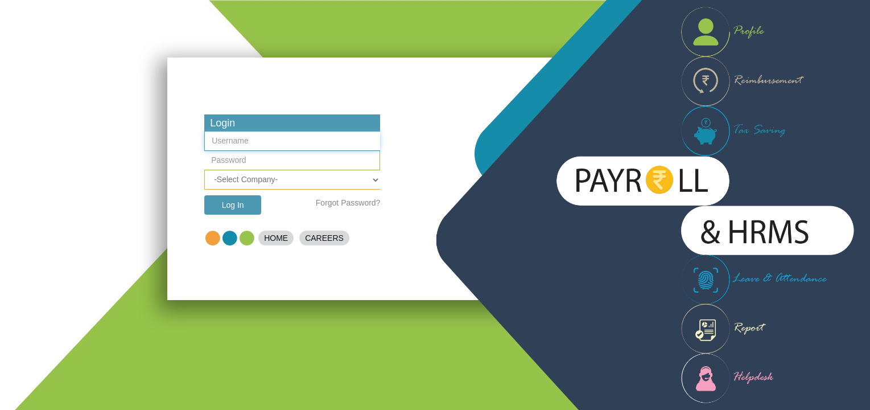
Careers (324, 238)
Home (276, 238)
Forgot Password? (348, 202)
